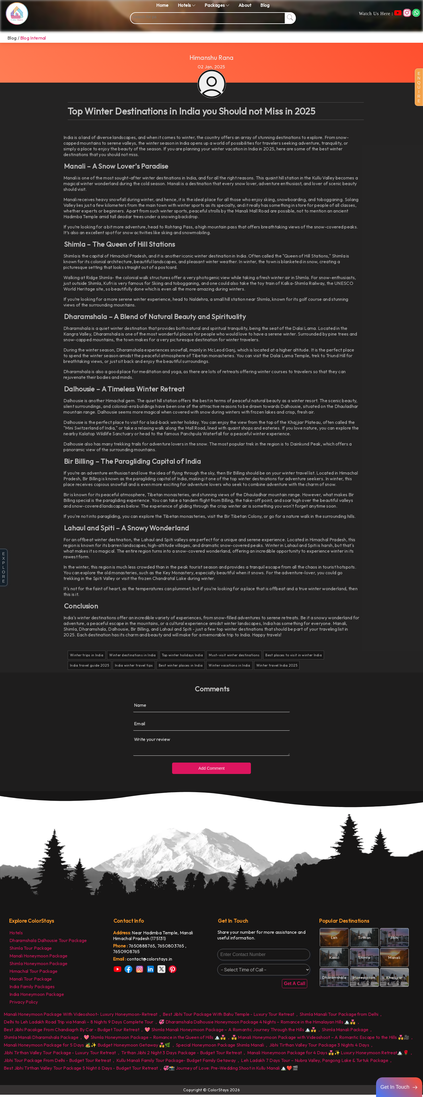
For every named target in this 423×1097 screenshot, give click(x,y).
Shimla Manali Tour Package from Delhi (339, 1016)
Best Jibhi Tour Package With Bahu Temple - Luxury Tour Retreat (228, 1016)
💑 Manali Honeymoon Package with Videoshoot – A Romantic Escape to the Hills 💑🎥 (320, 1039)
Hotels (16, 935)
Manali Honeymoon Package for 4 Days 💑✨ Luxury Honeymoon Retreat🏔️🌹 (328, 1055)
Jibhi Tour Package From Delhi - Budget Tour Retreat (57, 1062)
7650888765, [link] (143, 948)
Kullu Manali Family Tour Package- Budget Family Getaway (176, 1062)
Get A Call (294, 985)
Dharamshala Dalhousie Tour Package (48, 942)
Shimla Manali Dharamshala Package (41, 1039)
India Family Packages (32, 989)
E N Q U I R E (418, 87)
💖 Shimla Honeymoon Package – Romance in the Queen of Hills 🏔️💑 (155, 1039)
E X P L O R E (3, 567)
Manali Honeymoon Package (38, 958)
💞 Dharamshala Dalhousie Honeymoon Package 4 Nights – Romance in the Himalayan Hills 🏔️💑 (257, 1024)
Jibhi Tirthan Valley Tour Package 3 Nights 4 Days (319, 1047)
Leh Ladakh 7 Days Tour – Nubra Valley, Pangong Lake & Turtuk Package (314, 1062)
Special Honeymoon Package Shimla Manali (220, 1047)
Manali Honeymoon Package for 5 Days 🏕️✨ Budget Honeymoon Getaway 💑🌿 (87, 1047)
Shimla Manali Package (345, 1032)
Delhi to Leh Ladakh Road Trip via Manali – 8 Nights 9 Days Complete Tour (79, 1024)
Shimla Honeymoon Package (38, 966)
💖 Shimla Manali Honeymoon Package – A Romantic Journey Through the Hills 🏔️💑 (231, 1032)
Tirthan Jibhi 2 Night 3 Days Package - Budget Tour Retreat (181, 1055)
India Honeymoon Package (36, 996)
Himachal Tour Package (33, 973)
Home (162, 5)
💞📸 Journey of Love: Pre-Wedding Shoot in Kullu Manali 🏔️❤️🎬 (230, 1070)
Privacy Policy (23, 1004)
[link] (159, 961)
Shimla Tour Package (30, 950)
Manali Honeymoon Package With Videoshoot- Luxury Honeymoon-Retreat (81, 1016)
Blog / (13, 38)
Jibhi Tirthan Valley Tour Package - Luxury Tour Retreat (60, 1055)
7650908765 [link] (126, 954)
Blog (264, 5)
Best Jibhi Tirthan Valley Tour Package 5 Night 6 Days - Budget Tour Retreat (81, 1070)
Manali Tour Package (30, 981)
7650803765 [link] (171, 948)
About (244, 5)
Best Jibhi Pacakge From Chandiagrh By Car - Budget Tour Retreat (71, 1032)
